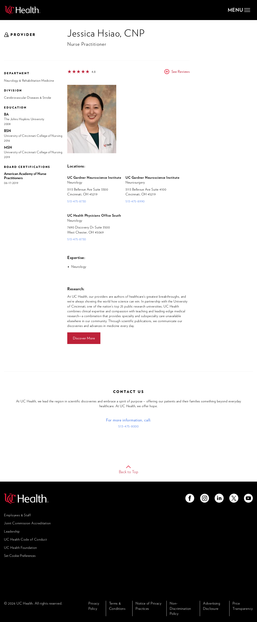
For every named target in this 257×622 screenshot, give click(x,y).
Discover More (84, 338)
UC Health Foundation (20, 548)
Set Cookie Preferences (20, 556)
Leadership (12, 531)
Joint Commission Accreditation (27, 523)
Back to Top (128, 471)
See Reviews (180, 71)
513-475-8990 (135, 201)
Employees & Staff (17, 515)
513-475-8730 (76, 201)
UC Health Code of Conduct (25, 539)
